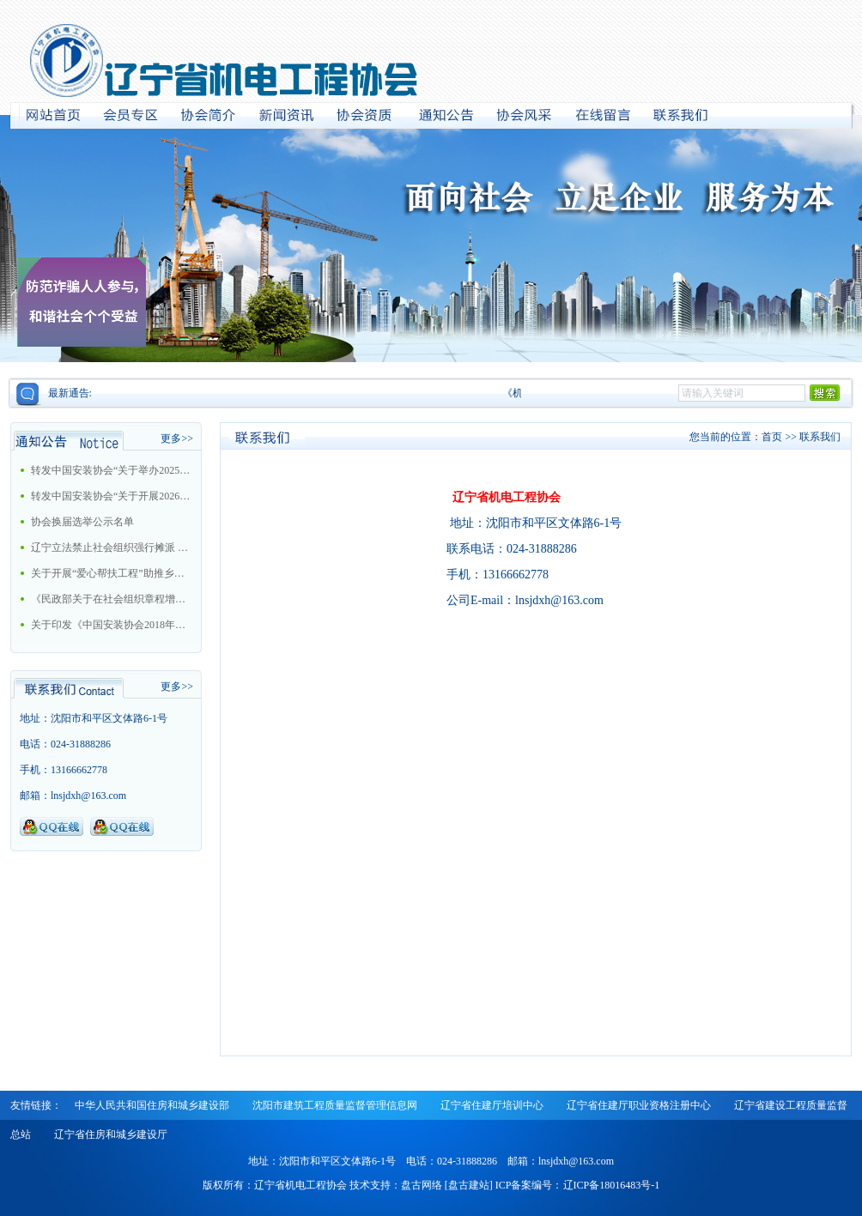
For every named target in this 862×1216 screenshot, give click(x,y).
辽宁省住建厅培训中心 (491, 1105)
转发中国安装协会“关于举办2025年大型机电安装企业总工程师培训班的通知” (111, 470)
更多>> (177, 439)
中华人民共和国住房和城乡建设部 (152, 1105)
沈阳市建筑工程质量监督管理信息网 (334, 1105)
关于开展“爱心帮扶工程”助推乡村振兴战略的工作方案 (111, 573)
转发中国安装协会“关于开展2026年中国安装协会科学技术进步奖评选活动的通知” (111, 496)
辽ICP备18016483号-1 (611, 1185)
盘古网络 (421, 1185)
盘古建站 (468, 1185)
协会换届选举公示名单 (82, 522)
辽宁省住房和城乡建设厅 (110, 1134)
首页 (772, 437)
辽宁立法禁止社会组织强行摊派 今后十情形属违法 (111, 547)
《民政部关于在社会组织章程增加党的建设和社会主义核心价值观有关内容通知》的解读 (111, 599)
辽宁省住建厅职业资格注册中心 (639, 1105)
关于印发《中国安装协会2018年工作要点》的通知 (111, 625)
